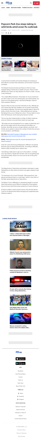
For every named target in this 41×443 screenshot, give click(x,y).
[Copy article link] (10, 33)
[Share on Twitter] (8, 33)
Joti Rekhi (3, 30)
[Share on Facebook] (6, 33)
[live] (36, 3)
